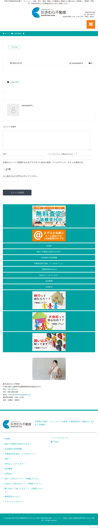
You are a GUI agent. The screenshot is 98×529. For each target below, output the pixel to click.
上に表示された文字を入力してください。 (21, 180)
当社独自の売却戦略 (49, 261)
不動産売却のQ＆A (49, 273)
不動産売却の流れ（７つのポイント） (49, 267)
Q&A (7, 463)
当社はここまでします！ (49, 279)
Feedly (55, 446)
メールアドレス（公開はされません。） (63, 158)
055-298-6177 (13, 393)
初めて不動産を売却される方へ (49, 255)
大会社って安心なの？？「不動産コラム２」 (24, 487)
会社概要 (49, 285)
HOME (49, 250)
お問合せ (49, 291)
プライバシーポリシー (14, 505)
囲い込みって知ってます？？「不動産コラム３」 (24, 493)
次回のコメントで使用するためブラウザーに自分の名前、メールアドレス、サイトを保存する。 (44, 166)
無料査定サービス (12, 500)
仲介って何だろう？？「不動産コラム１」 (23, 482)
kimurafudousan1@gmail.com (19, 398)
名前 (4, 158)
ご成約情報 (14, 82)
